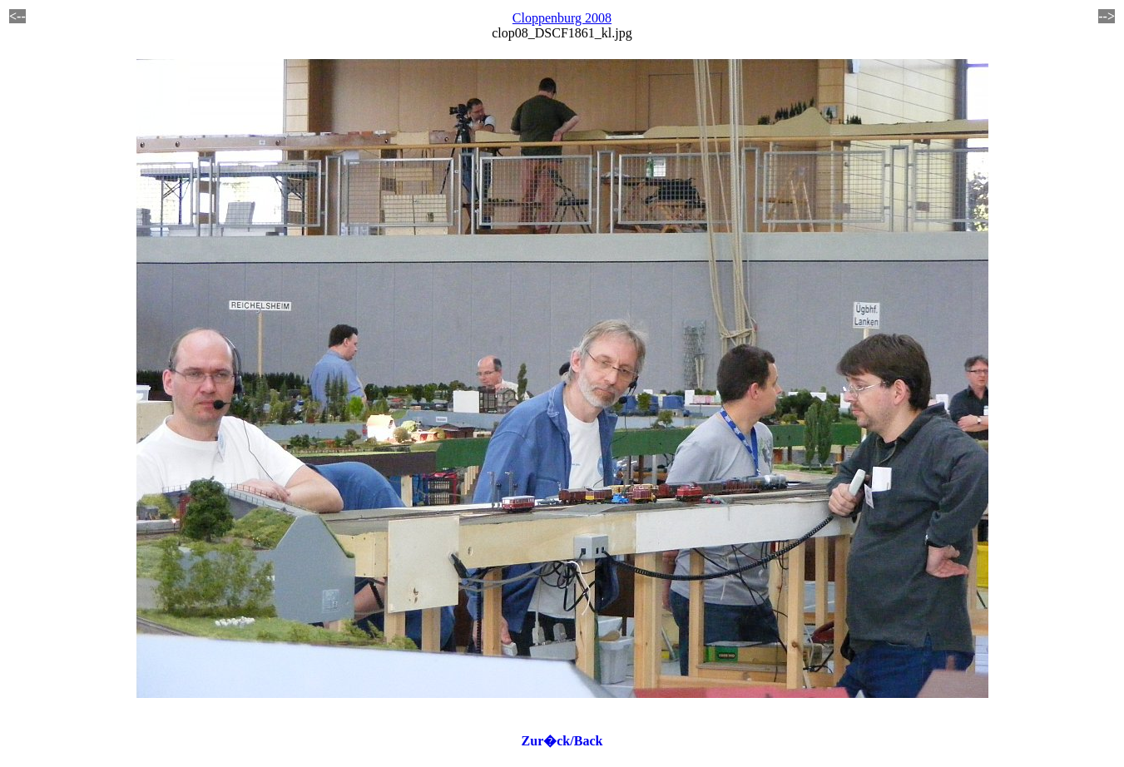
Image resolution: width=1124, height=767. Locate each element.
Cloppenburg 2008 (562, 18)
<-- (17, 16)
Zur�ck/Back (562, 741)
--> (1106, 16)
